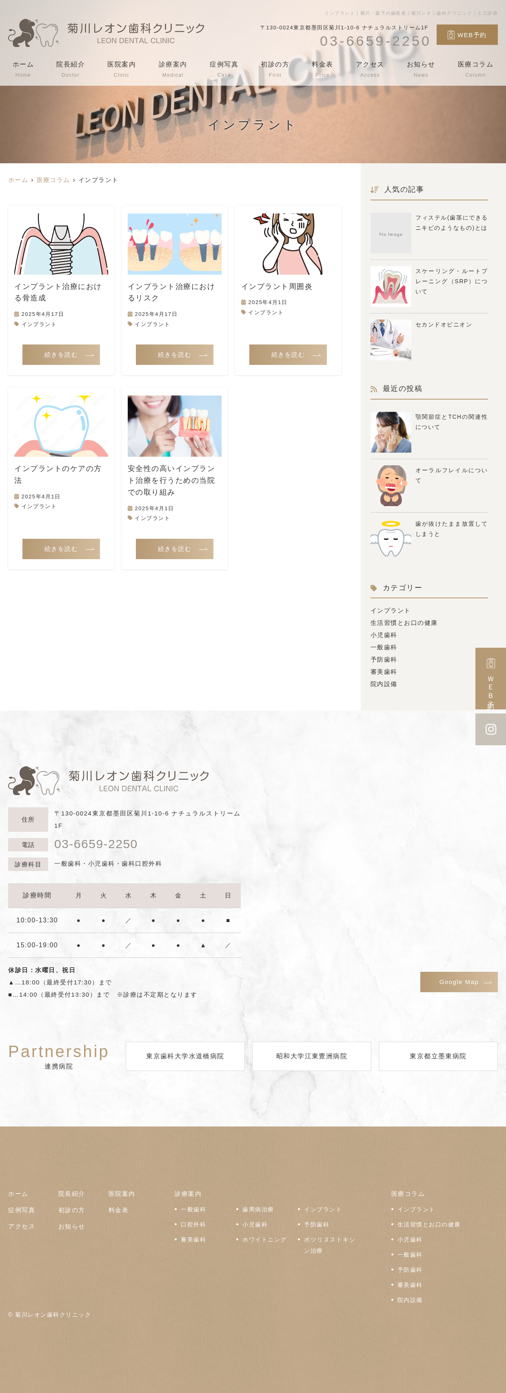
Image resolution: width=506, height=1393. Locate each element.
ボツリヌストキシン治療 (329, 1245)
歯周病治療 (258, 1209)
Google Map (459, 981)
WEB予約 (467, 34)
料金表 (322, 69)
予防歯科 (384, 659)
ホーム (23, 69)
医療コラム (475, 69)
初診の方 (275, 69)
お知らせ (420, 69)
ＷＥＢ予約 (491, 679)
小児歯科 (384, 634)
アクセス (369, 69)
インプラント (39, 324)
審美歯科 (384, 671)
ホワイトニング (264, 1240)
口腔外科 (193, 1225)
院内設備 (384, 683)
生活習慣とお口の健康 (404, 622)
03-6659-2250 (96, 844)
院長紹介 (71, 69)
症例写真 (224, 69)
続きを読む (61, 354)
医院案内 (122, 69)
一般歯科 (384, 647)
